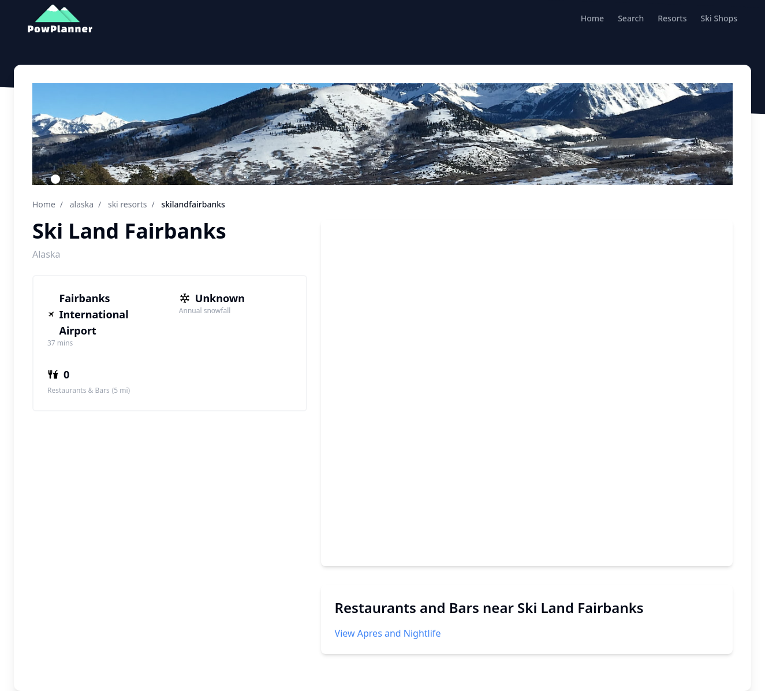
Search (631, 18)
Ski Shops (719, 18)
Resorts (672, 18)
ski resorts (127, 204)
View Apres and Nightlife (388, 633)
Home (592, 18)
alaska (82, 204)
